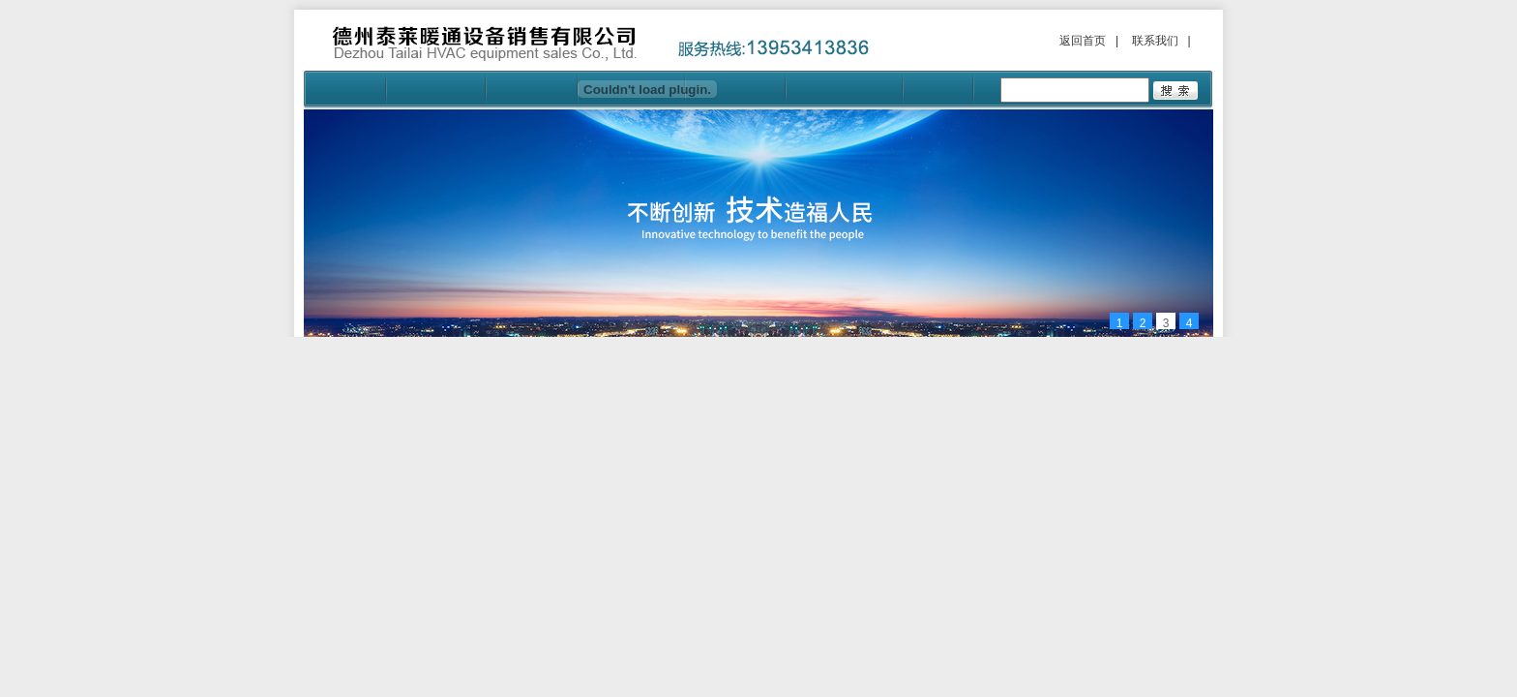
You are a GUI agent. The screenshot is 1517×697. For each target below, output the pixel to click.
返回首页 (1082, 40)
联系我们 (1155, 40)
